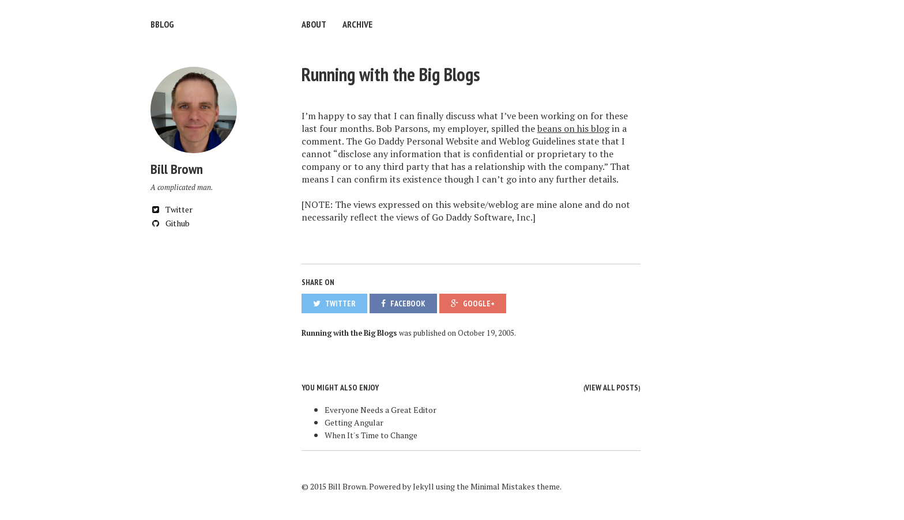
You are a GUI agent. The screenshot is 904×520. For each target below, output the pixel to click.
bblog (162, 24)
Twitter (171, 209)
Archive (357, 24)
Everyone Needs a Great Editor (380, 409)
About (314, 24)
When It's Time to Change (371, 435)
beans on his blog (573, 128)
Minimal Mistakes (502, 486)
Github (170, 223)
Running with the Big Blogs (391, 74)
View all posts (611, 387)
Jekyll (423, 486)
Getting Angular (354, 422)
